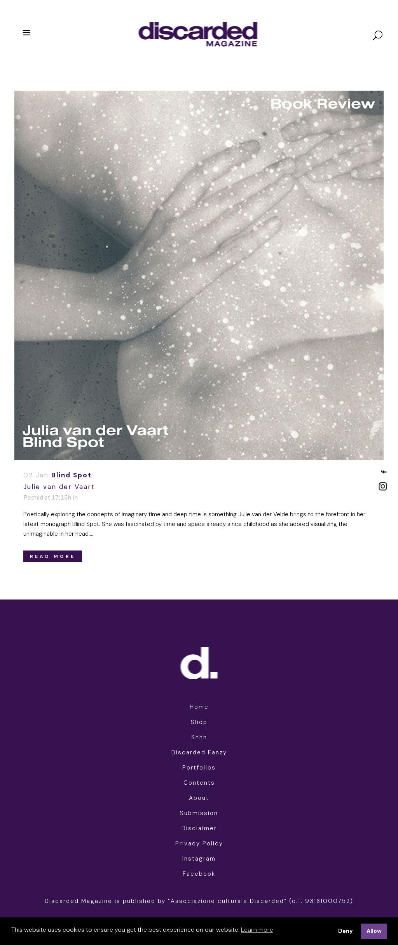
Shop (199, 722)
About (199, 798)
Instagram (199, 859)
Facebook (199, 874)
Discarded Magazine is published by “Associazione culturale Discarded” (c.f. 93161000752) (199, 901)
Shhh (199, 737)
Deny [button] (345, 930)
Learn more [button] (257, 930)
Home (199, 707)
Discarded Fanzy (199, 752)
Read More (52, 556)
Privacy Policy (199, 843)
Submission (199, 813)
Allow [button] (374, 930)
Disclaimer (199, 828)
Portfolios (199, 767)
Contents (199, 783)
